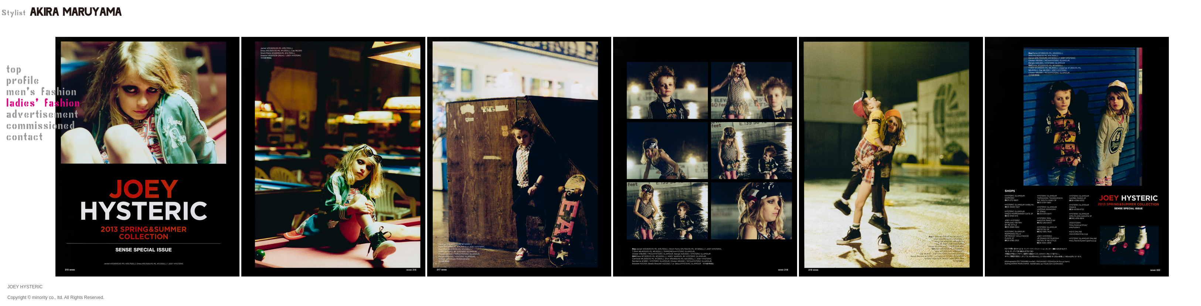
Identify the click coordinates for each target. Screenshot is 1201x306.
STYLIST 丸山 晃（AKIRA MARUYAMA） (61, 12)
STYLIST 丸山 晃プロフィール (44, 81)
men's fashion (44, 92)
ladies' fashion (44, 103)
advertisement (44, 114)
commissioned (44, 125)
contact (44, 136)
